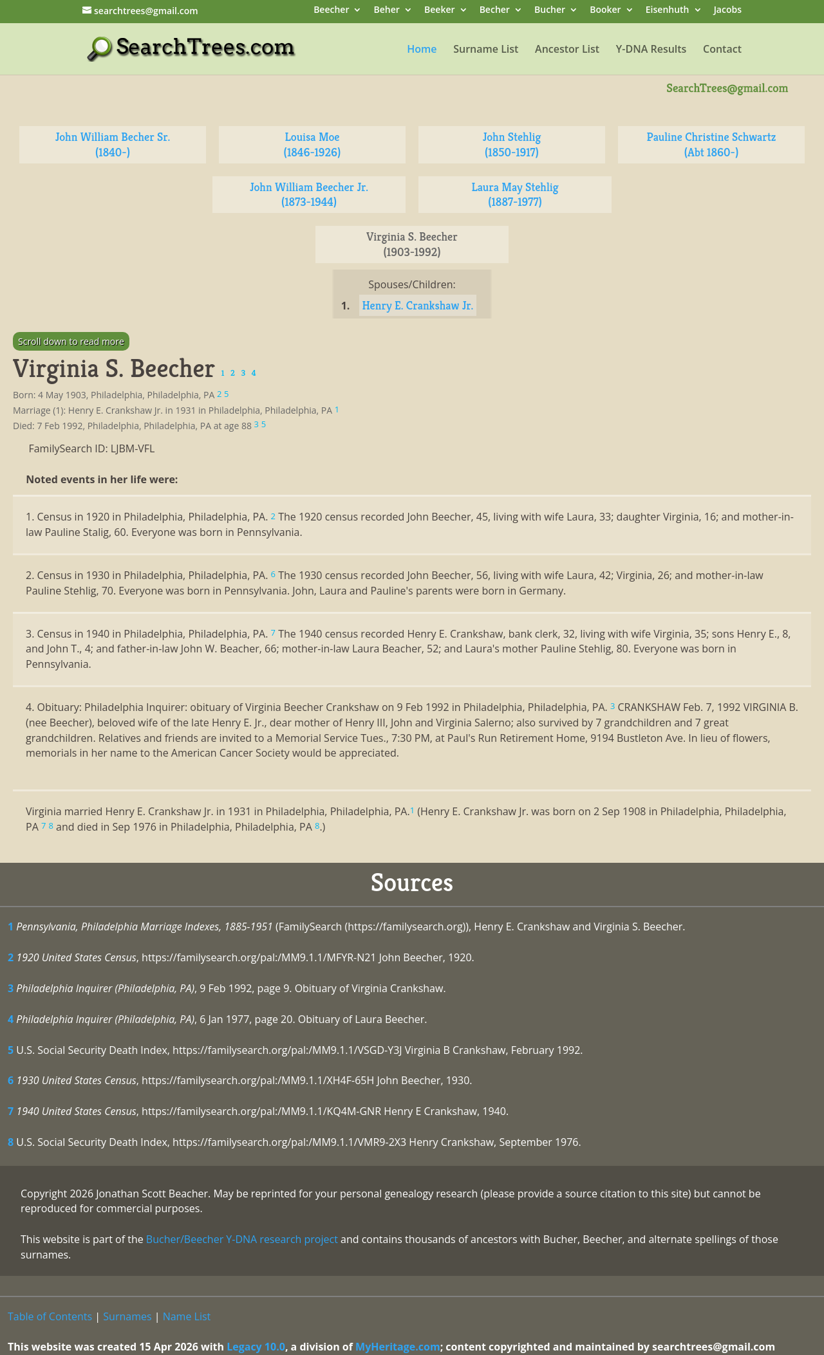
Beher (387, 10)
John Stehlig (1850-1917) (512, 144)
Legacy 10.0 (256, 1347)
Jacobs (728, 10)
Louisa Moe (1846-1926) (312, 144)
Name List (187, 1316)
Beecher (331, 10)
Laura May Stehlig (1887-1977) (514, 195)
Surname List (485, 50)
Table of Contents (50, 1316)
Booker (605, 10)
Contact (722, 50)
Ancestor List (567, 50)
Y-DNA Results (651, 50)
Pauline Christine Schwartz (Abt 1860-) (711, 144)
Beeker (439, 10)
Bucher (549, 10)
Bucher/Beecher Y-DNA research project (242, 1239)
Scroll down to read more (71, 341)
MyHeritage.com (397, 1347)
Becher (495, 10)
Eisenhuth (667, 10)
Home (421, 50)
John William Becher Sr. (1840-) (113, 144)
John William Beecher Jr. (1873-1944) (309, 195)
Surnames (127, 1316)
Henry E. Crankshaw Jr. (418, 305)
